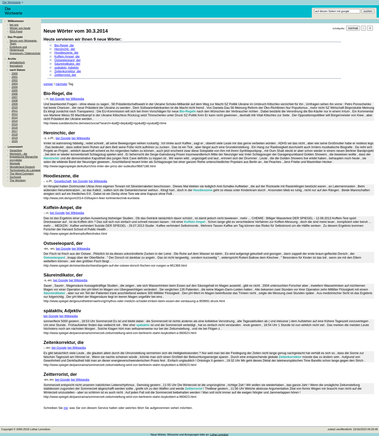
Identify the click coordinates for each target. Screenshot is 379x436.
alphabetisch (17, 62)
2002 (15, 80)
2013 (15, 117)
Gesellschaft (62, 181)
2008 (15, 100)
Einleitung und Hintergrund (18, 48)
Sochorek (15, 176)
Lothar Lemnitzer (219, 434)
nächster (61, 84)
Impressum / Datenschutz (25, 53)
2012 (15, 114)
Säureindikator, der (67, 63)
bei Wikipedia (75, 99)
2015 (15, 124)
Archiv (12, 58)
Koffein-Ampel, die (67, 56)
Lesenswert (15, 146)
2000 (15, 73)
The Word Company (22, 173)
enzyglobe (16, 160)
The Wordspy (18, 180)
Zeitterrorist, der (65, 75)
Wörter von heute (20, 28)
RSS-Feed (16, 31)
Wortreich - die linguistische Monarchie (24, 155)
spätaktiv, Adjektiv (66, 67)
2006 (15, 93)
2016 (15, 127)
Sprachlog (16, 150)
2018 (15, 134)
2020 (15, 141)
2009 (15, 103)
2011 (15, 110)
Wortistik (15, 163)
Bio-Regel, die (64, 45)
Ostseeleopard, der (67, 60)
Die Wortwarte (11, 2)
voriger (48, 84)
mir (66, 408)
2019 (15, 137)
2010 (15, 107)
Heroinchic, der (64, 49)
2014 (15, 120)
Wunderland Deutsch (22, 166)
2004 (15, 87)
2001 (15, 76)
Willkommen (16, 21)
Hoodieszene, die (66, 52)
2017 (15, 131)
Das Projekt (15, 37)
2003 (15, 83)
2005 (15, 90)
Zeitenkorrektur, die (67, 71)
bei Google (57, 99)
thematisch (16, 65)
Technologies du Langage (25, 170)
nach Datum (17, 69)
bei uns (14, 24)
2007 (15, 97)
